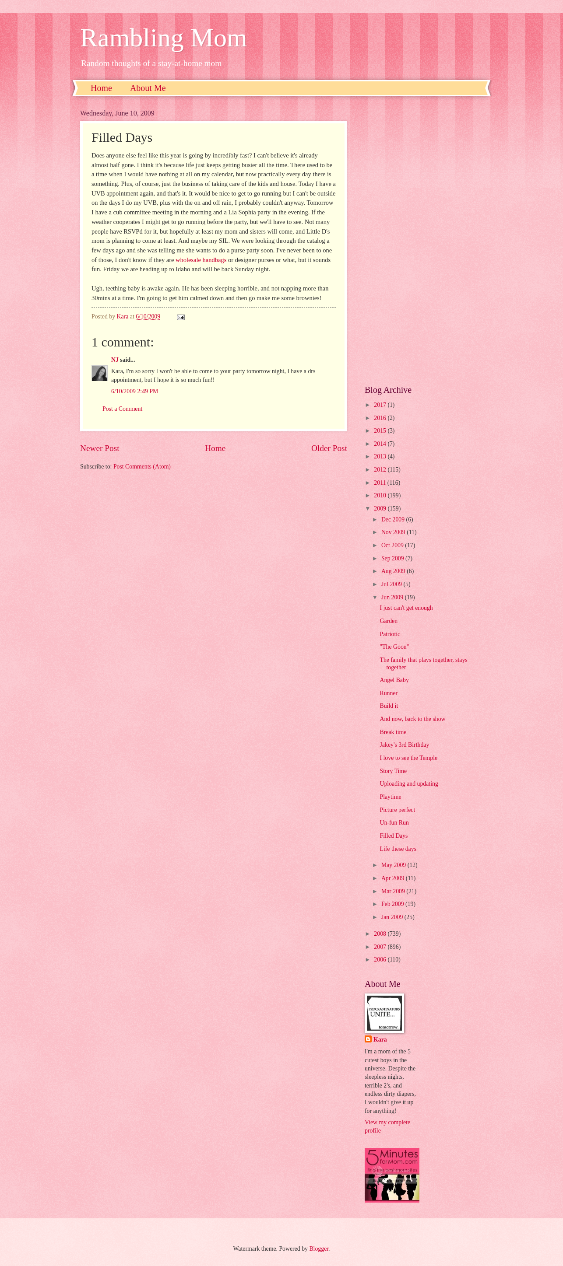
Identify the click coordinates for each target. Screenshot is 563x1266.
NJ (115, 360)
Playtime (390, 797)
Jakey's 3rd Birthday (404, 744)
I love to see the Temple (408, 758)
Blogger (318, 1248)
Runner (389, 693)
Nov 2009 (394, 532)
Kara (380, 1039)
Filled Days (394, 835)
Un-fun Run (394, 822)
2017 (380, 405)
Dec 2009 (393, 519)
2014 (380, 444)
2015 (380, 430)
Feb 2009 (393, 904)
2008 (380, 933)
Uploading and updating (409, 783)
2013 (380, 456)
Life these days (398, 849)
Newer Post (100, 448)
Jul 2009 (392, 584)
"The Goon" (394, 646)
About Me (148, 88)
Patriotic (390, 634)
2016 (380, 418)
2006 (380, 959)
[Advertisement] (424, 240)
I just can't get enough (406, 608)
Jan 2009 (393, 917)
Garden (389, 621)
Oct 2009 (393, 545)
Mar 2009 (393, 891)
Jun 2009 (393, 597)
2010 (380, 495)
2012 (380, 469)
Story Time (393, 771)
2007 (380, 947)
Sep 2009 (393, 558)
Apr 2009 (393, 878)
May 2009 (394, 865)
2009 (380, 508)
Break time (393, 732)
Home (101, 88)
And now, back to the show (412, 719)
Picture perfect (397, 810)
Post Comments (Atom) (142, 466)
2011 (380, 482)
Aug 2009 (394, 571)
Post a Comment (122, 409)
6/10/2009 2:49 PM (134, 391)
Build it (389, 706)
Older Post (329, 448)
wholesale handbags (201, 259)
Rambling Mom (163, 37)
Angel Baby (394, 680)
